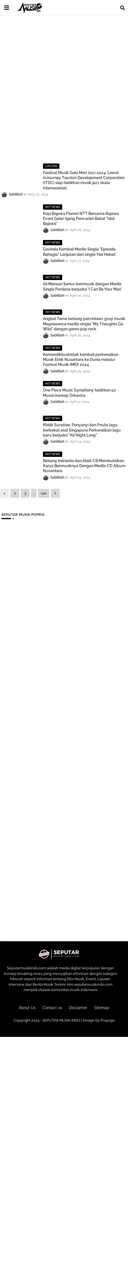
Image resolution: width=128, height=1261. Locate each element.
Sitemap (101, 1007)
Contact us (52, 1007)
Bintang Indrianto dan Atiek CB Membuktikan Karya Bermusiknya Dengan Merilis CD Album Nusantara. (84, 466)
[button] (122, 7)
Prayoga (107, 1020)
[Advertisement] (64, 86)
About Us (27, 1007)
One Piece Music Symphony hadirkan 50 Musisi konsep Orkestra (79, 392)
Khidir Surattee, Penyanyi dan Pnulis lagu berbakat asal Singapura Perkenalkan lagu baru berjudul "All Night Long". (82, 430)
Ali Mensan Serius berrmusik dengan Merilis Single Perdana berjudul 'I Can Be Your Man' (82, 286)
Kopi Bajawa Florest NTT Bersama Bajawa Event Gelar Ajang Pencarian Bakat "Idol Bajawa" (81, 218)
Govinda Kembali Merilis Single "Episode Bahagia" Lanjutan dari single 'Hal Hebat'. (80, 251)
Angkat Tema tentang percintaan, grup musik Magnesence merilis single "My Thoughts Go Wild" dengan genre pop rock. (84, 323)
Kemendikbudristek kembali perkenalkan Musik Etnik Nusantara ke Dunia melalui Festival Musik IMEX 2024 (80, 359)
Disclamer (78, 1007)
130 (44, 493)
